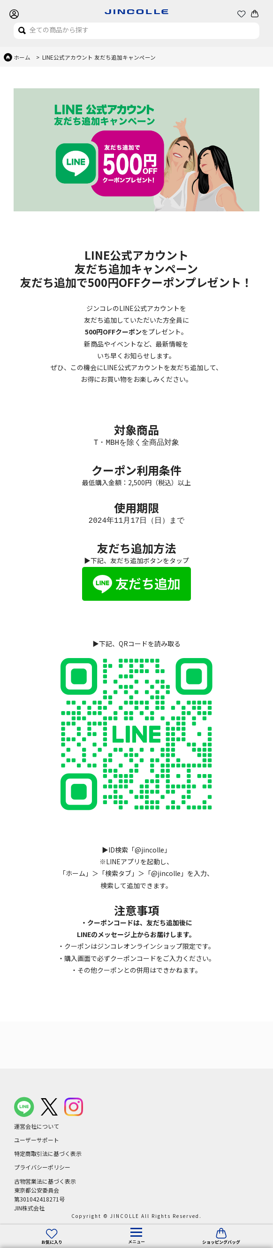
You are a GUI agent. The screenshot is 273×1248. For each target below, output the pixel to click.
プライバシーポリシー (42, 1167)
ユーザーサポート (36, 1140)
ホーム (22, 57)
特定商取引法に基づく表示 (48, 1153)
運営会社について (36, 1126)
